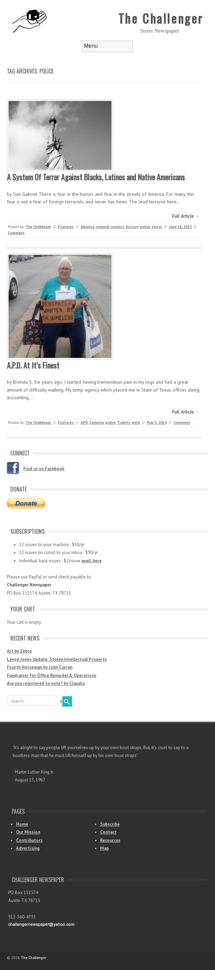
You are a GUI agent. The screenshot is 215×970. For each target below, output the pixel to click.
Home (22, 824)
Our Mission (28, 832)
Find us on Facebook (43, 469)
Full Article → (186, 216)
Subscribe (110, 824)
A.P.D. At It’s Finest (33, 365)
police (145, 226)
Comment (16, 232)
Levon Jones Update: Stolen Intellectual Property (57, 659)
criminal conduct (110, 226)
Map (104, 848)
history (132, 226)
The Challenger (160, 18)
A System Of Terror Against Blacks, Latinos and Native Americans (96, 176)
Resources (110, 840)
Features (66, 226)
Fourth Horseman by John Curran (39, 667)
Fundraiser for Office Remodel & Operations (51, 675)
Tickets (123, 422)
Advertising (27, 848)
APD (84, 422)
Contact (108, 832)
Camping (96, 422)
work (136, 422)
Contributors (29, 840)
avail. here (91, 561)
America (87, 226)
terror (157, 226)
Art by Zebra (19, 651)
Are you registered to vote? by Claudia (46, 683)
